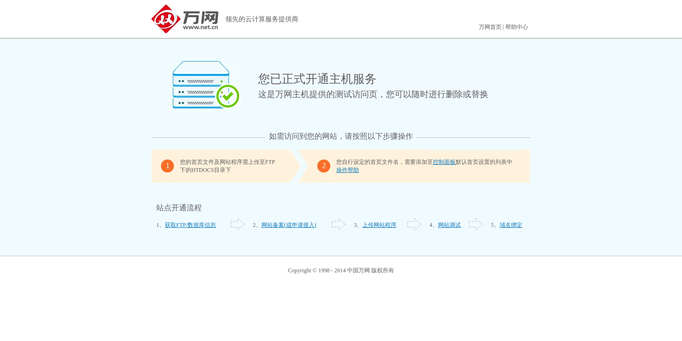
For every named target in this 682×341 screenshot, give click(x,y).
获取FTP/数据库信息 (190, 225)
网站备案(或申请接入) (288, 225)
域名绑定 (511, 225)
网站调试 (449, 225)
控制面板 (444, 162)
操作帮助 (347, 170)
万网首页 (490, 27)
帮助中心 (516, 27)
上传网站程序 (379, 225)
